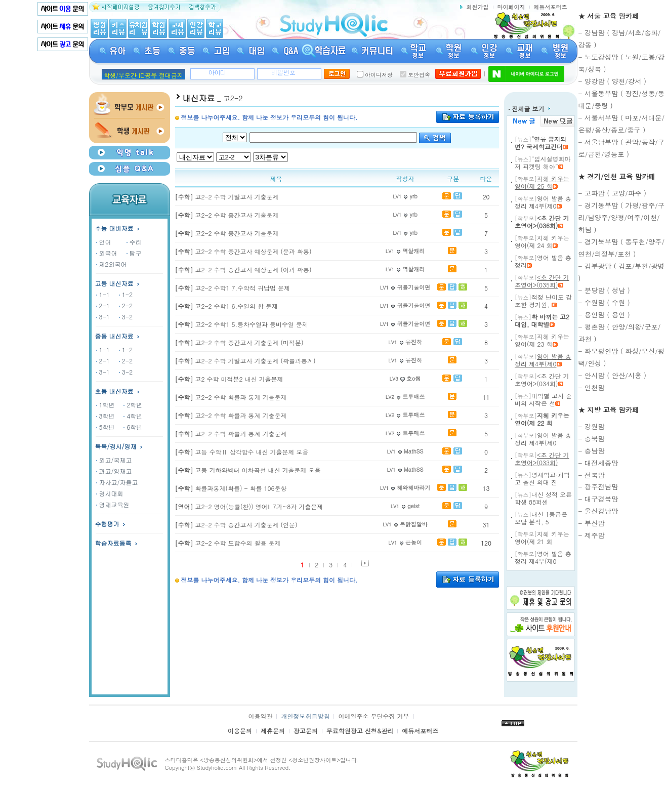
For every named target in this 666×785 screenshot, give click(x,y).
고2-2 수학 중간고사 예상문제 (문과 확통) (243, 251)
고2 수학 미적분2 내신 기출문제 (229, 379)
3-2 (126, 316)
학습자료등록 (117, 543)
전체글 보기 (529, 108)
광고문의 (306, 730)
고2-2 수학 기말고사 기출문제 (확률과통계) (245, 360)
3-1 (103, 316)
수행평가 (111, 523)
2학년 (132, 404)
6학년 (132, 427)
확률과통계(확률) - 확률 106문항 (231, 488)
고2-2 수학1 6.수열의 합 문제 (226, 306)
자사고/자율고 (117, 482)
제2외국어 (111, 264)
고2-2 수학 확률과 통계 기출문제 (231, 397)
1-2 (126, 294)
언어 (103, 241)
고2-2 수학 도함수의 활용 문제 (228, 543)
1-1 (103, 294)
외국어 (106, 253)
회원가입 (478, 7)
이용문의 (240, 730)
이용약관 (260, 716)
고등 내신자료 (118, 283)
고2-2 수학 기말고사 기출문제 (227, 196)
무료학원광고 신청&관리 (360, 730)
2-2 (126, 305)
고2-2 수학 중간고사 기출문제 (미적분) (239, 342)
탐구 (134, 253)
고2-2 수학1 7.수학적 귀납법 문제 (232, 287)
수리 (134, 241)
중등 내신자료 (114, 336)
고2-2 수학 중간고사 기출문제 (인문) (236, 524)
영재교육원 (113, 504)
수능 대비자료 (118, 228)
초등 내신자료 (114, 391)
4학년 (132, 415)
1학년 (105, 404)
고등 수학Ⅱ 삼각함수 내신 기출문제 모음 (242, 451)
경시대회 (109, 493)
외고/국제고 (114, 460)
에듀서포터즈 (550, 7)
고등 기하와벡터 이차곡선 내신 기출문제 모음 (248, 470)
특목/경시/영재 (119, 446)
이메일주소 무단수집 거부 (373, 716)
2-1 (103, 305)
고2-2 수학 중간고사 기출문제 (227, 215)
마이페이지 (511, 7)
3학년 (105, 415)
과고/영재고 (114, 471)
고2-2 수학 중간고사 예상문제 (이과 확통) (243, 269)
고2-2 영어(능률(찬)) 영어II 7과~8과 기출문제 (249, 506)
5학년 (105, 427)
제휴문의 (273, 730)
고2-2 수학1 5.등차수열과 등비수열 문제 (242, 324)
